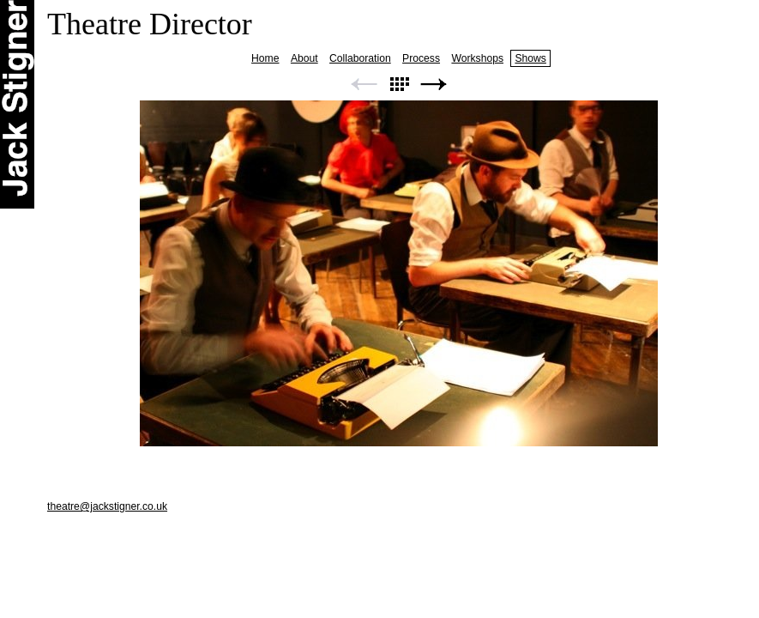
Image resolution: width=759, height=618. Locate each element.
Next (434, 85)
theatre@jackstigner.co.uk (107, 506)
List (398, 85)
